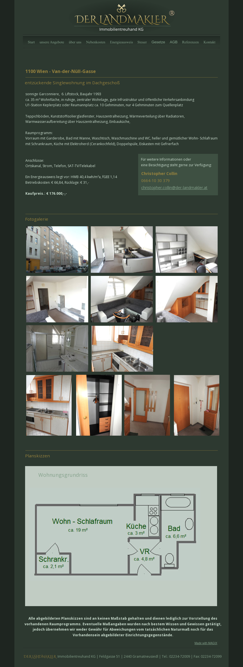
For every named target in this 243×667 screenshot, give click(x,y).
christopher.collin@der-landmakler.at (174, 187)
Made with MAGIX (206, 643)
